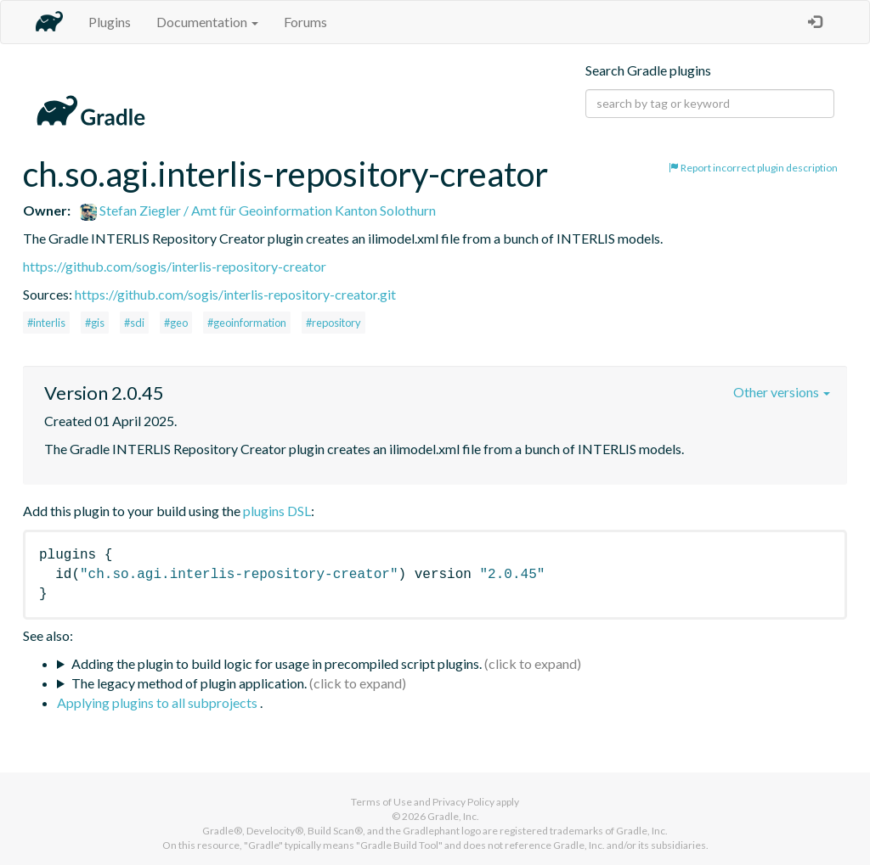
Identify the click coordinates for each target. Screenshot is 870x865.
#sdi (134, 322)
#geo (176, 322)
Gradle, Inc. (453, 816)
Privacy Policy (463, 801)
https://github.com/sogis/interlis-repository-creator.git (235, 294)
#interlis (46, 322)
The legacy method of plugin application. (189, 683)
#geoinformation (246, 322)
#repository (333, 322)
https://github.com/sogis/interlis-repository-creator (174, 266)
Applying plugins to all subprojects (158, 702)
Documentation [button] (207, 22)
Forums (305, 22)
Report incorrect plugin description (753, 167)
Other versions (781, 392)
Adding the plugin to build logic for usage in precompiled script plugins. (276, 663)
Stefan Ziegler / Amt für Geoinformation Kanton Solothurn (258, 210)
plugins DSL (277, 511)
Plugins (109, 22)
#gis (95, 322)
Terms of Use (381, 801)
